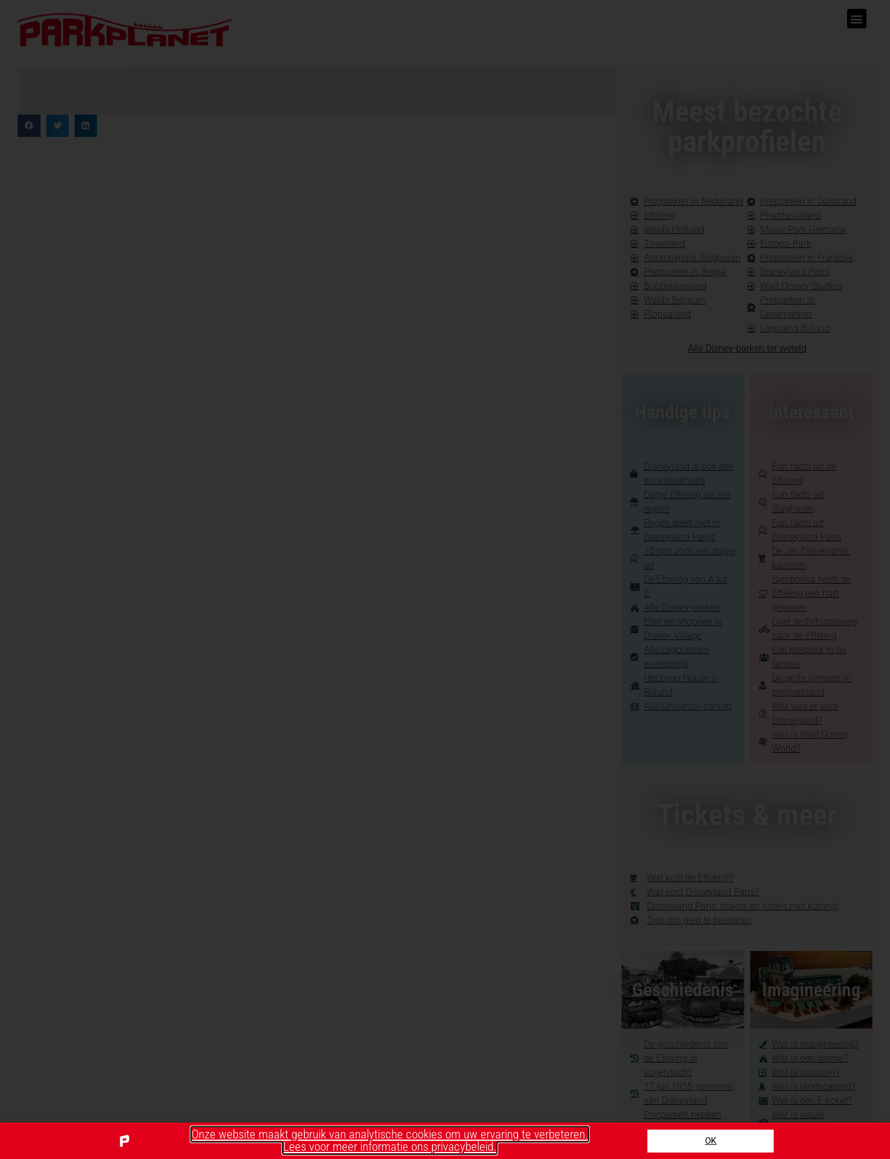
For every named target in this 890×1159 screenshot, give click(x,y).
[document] (445, 579)
